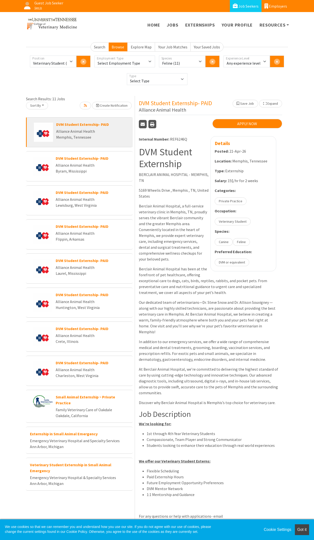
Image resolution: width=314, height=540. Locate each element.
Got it (302, 529)
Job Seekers (246, 6)
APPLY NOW (247, 123)
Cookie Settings (277, 529)
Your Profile (237, 25)
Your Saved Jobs (207, 46)
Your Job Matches (172, 46)
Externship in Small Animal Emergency (64, 433)
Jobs (172, 25)
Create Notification (112, 105)
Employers (275, 6)
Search (99, 46)
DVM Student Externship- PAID (82, 124)
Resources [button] (272, 25)
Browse (118, 46)
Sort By (35, 105)
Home (153, 25)
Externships (200, 25)
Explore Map (141, 46)
